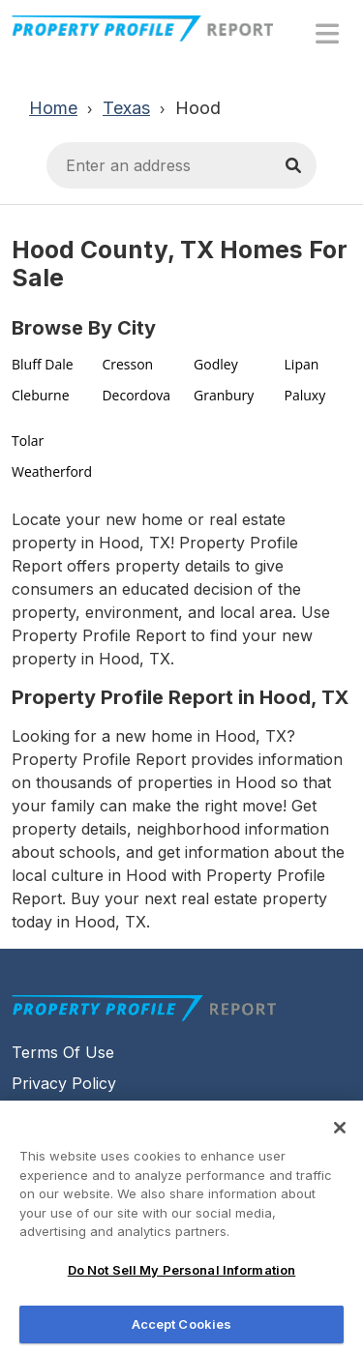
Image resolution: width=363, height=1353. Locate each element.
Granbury (224, 395)
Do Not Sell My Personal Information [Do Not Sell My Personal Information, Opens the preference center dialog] (182, 1277)
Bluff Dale (43, 364)
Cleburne (41, 395)
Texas (126, 108)
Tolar (28, 440)
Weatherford (52, 471)
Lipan (302, 364)
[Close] (339, 1135)
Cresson (127, 364)
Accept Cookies (182, 1331)
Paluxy (305, 395)
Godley (216, 364)
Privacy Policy (64, 1083)
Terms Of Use (63, 1052)
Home (53, 108)
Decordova (136, 395)
